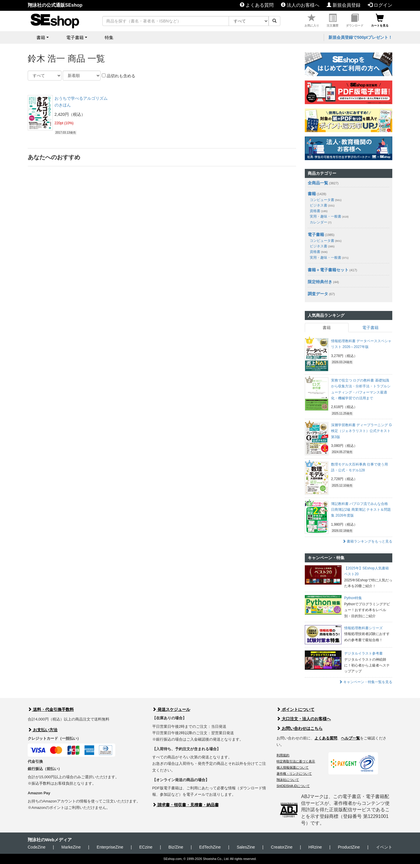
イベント (384, 847)
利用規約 (282, 755)
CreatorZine (282, 847)
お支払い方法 (42, 729)
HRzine (315, 847)
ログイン (380, 5)
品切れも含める (118, 76)
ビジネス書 (322, 205)
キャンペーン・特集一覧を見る (365, 682)
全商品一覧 (318, 183)
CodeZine (37, 847)
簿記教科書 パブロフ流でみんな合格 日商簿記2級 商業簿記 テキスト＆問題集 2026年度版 (361, 510)
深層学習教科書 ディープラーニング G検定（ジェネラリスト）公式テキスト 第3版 (361, 431)
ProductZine (349, 847)
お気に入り (311, 20)
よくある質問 (257, 5)
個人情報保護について (292, 767)
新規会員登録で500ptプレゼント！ (360, 37)
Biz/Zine (175, 847)
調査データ (318, 293)
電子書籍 (316, 234)
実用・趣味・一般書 (329, 216)
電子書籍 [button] (75, 37)
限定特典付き (320, 281)
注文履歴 (332, 20)
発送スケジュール (171, 709)
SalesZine (246, 847)
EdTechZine (210, 847)
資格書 (319, 211)
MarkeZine (71, 847)
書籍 (312, 193)
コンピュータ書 (326, 200)
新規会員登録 (343, 5)
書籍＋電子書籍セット (328, 269)
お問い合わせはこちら (299, 728)
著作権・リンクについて (294, 773)
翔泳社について (287, 779)
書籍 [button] (40, 37)
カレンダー (320, 222)
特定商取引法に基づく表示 (295, 761)
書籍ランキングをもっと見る (367, 541)
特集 (109, 37)
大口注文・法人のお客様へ (303, 718)
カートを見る (379, 20)
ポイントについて (295, 709)
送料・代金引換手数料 (51, 709)
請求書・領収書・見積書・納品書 (185, 804)
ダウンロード (354, 20)
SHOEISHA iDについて (293, 786)
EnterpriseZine (110, 847)
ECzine (145, 847)
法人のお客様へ (300, 5)
